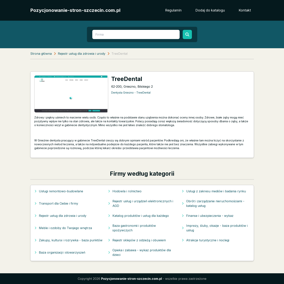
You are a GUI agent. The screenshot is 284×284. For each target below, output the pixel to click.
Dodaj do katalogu (210, 10)
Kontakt (245, 10)
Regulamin (173, 10)
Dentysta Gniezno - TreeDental (131, 92)
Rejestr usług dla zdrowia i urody (81, 53)
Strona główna (41, 53)
